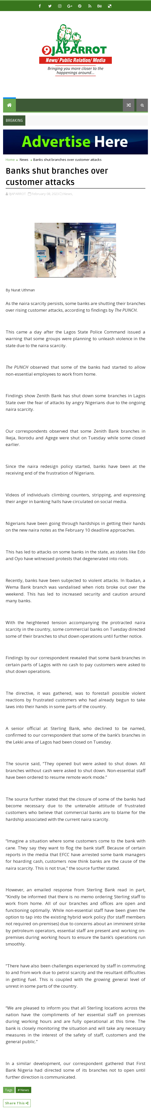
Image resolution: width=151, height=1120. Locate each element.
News (24, 159)
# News (23, 1090)
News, (68, 193)
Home (10, 159)
